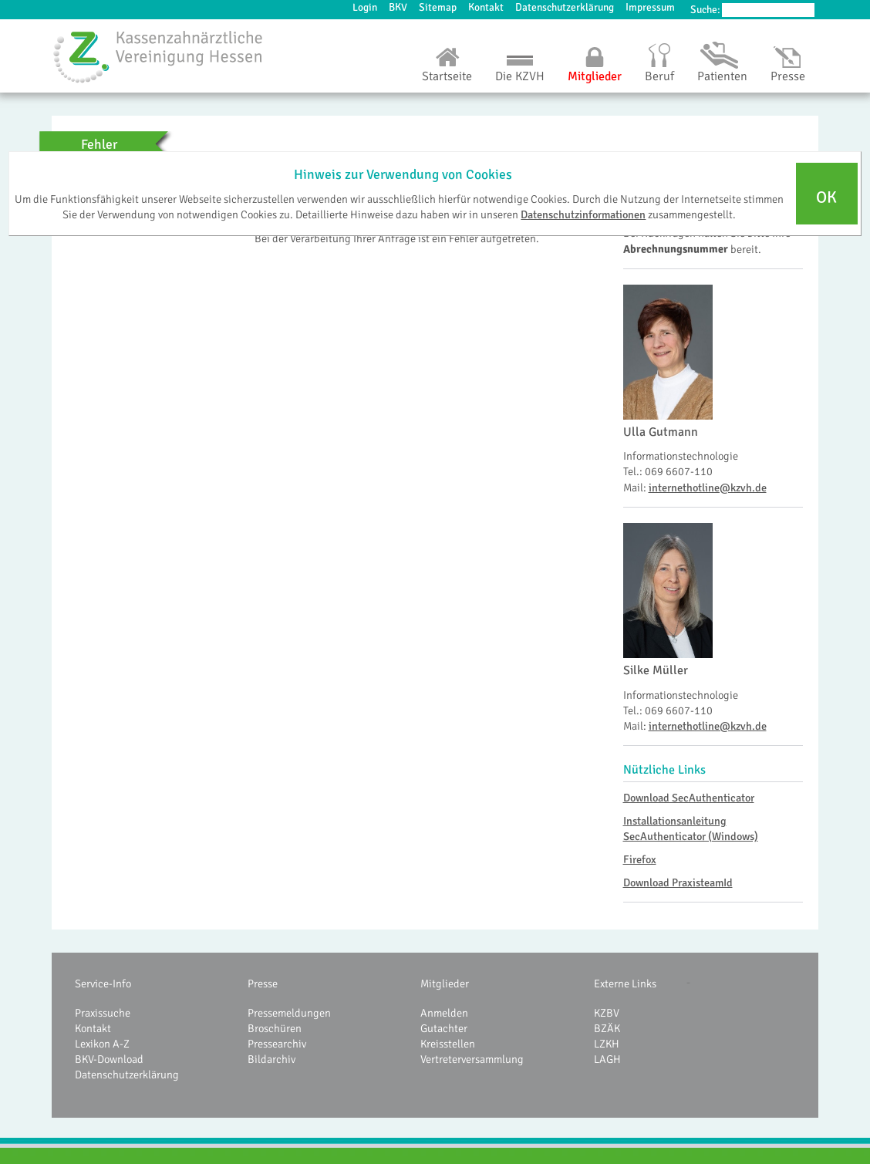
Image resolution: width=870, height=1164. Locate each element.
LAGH (607, 1059)
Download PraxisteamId (678, 882)
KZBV (606, 1013)
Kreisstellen (447, 1044)
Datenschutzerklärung (564, 7)
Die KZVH (520, 76)
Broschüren (275, 1028)
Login (364, 7)
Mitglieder (595, 76)
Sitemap (438, 7)
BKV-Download (109, 1059)
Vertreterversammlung (472, 1059)
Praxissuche (102, 1013)
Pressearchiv (277, 1044)
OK (826, 197)
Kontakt (486, 7)
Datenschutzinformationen (583, 214)
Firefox (639, 859)
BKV (398, 7)
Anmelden (444, 1013)
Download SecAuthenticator (688, 798)
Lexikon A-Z (102, 1044)
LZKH (606, 1044)
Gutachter (443, 1028)
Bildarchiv (271, 1059)
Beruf (659, 76)
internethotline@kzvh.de (708, 487)
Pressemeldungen (289, 1013)
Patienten (722, 76)
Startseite (447, 76)
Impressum (650, 7)
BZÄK (607, 1028)
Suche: (705, 9)
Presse (788, 76)
